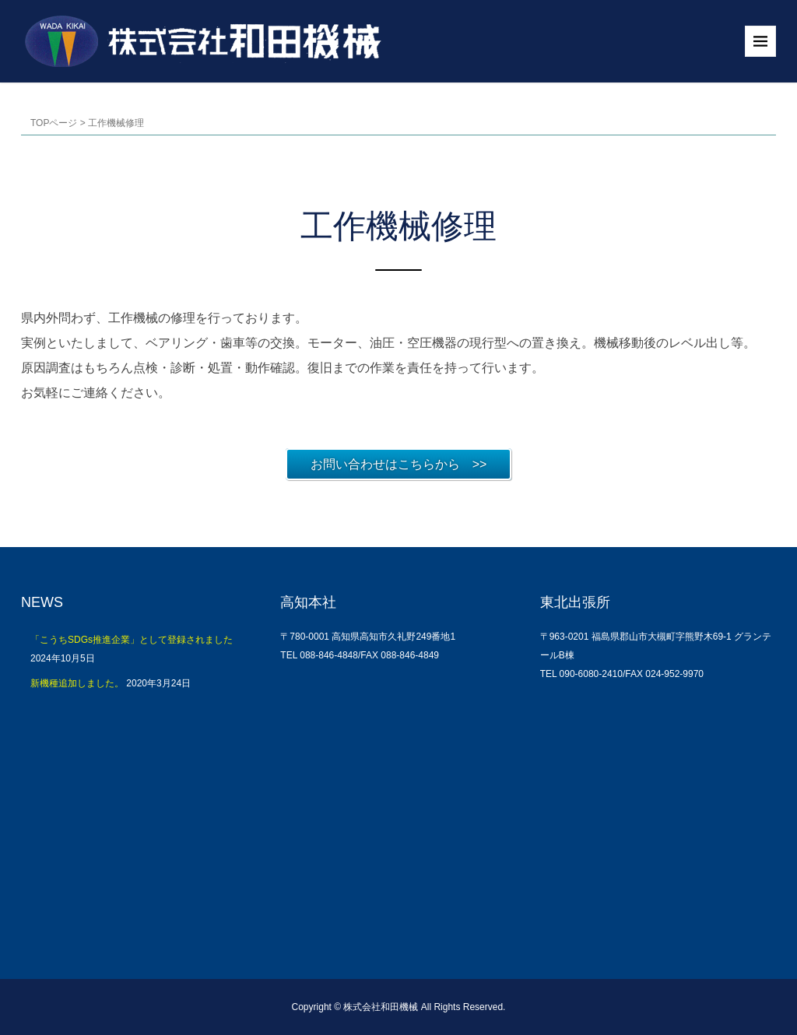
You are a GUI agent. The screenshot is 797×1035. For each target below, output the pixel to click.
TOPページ (53, 123)
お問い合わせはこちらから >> (399, 464)
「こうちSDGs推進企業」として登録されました (131, 639)
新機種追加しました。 (77, 683)
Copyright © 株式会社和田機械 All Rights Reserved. (399, 1007)
